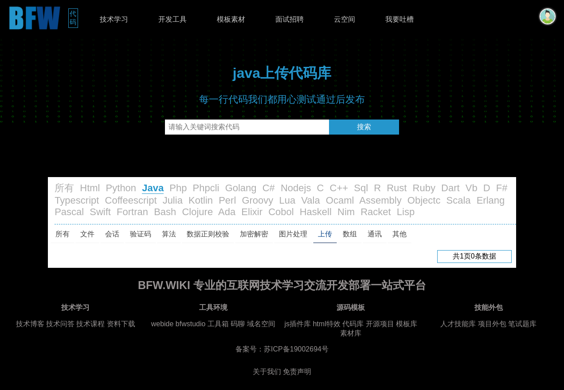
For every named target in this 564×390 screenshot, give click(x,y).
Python (121, 187)
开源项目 (380, 324)
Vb (472, 187)
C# (268, 187)
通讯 (375, 234)
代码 (74, 18)
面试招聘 (289, 19)
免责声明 (297, 371)
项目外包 (492, 324)
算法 (169, 234)
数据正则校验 (208, 234)
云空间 (344, 19)
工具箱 (218, 324)
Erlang (491, 200)
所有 (64, 187)
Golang (241, 187)
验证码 (140, 234)
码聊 (238, 324)
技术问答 (60, 324)
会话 (112, 234)
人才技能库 (458, 324)
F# (502, 187)
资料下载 (121, 324)
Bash (165, 211)
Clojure (197, 211)
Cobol (281, 211)
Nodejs (296, 187)
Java (153, 187)
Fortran (132, 211)
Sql (361, 187)
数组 (350, 234)
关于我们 (267, 371)
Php (178, 187)
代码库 (353, 324)
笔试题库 (522, 324)
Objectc (424, 200)
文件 (87, 234)
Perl (227, 200)
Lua (287, 200)
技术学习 (114, 19)
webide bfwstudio (179, 324)
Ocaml (340, 200)
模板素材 (231, 19)
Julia (173, 200)
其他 (399, 234)
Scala (458, 200)
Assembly (380, 200)
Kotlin (200, 200)
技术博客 (30, 324)
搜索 (364, 127)
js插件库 (297, 324)
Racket (375, 211)
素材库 (350, 333)
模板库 (406, 324)
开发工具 (172, 19)
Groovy (257, 200)
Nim (346, 211)
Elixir (251, 211)
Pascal (69, 211)
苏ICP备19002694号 (296, 349)
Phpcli (206, 187)
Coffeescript (131, 200)
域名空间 (261, 324)
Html (90, 187)
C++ (339, 187)
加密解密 (254, 234)
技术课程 (90, 324)
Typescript (77, 200)
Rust (397, 187)
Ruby (424, 187)
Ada (226, 211)
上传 (325, 234)
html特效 (326, 324)
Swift (100, 211)
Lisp (406, 211)
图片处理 (293, 234)
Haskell (316, 211)
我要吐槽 (399, 19)
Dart (450, 187)
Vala (310, 200)
